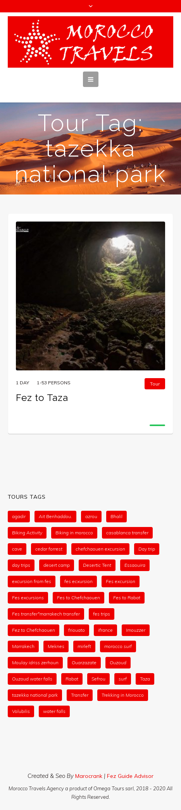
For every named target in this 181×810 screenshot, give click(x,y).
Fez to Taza (42, 397)
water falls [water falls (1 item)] (54, 711)
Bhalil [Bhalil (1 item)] (116, 516)
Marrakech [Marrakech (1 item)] (23, 646)
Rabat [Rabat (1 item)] (72, 679)
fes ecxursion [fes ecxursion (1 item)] (78, 581)
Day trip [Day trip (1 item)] (146, 549)
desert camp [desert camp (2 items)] (56, 565)
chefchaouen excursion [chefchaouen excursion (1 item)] (100, 549)
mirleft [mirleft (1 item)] (84, 646)
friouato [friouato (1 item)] (76, 630)
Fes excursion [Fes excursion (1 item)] (120, 581)
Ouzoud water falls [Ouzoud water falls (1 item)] (32, 679)
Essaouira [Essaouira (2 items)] (134, 565)
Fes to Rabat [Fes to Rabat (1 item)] (126, 597)
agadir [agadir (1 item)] (19, 516)
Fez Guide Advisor (130, 775)
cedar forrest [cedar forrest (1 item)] (48, 549)
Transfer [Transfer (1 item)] (79, 695)
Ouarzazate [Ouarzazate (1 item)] (84, 662)
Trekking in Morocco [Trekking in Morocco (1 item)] (123, 695)
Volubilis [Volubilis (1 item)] (21, 711)
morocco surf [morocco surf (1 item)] (118, 646)
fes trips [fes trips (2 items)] (101, 614)
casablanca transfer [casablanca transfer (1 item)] (127, 532)
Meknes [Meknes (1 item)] (56, 646)
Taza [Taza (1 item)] (145, 679)
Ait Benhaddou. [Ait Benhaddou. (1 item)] (55, 516)
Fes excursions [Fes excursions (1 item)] (28, 597)
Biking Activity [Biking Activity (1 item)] (27, 532)
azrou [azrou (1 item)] (91, 516)
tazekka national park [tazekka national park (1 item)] (35, 695)
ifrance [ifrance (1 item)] (105, 630)
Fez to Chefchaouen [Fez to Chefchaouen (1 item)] (33, 630)
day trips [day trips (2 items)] (21, 565)
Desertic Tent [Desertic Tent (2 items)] (97, 565)
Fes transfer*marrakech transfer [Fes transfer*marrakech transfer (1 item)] (46, 614)
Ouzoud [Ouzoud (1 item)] (118, 662)
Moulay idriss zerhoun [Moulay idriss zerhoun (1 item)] (35, 662)
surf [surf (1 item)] (123, 679)
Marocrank (89, 775)
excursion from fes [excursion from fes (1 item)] (31, 581)
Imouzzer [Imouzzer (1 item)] (135, 630)
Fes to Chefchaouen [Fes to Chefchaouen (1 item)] (78, 597)
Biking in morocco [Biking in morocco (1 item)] (74, 532)
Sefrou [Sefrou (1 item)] (98, 679)
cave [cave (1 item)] (17, 549)
